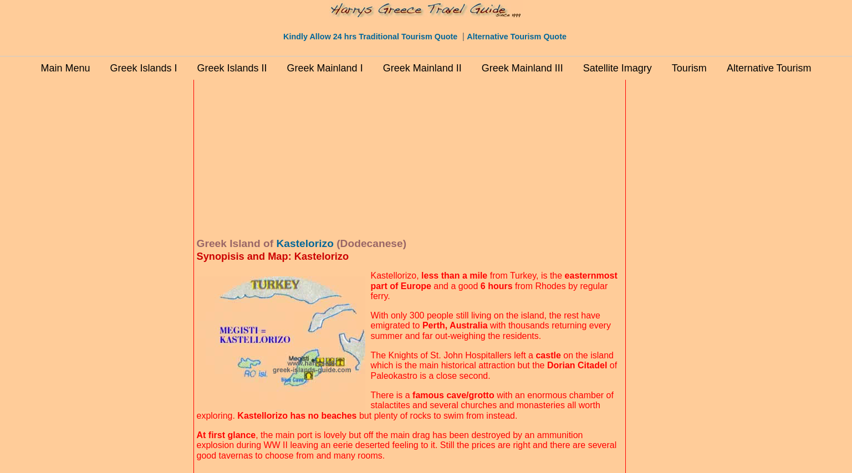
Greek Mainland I (325, 68)
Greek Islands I (143, 68)
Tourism (689, 68)
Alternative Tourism (769, 68)
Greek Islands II (232, 68)
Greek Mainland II (422, 68)
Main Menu (65, 68)
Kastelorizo (304, 243)
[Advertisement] (143, 249)
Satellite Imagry (617, 68)
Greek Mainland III (522, 68)
